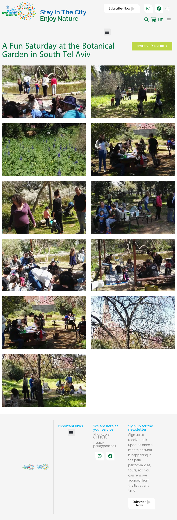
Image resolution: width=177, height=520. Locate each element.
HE (160, 20)
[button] (107, 32)
